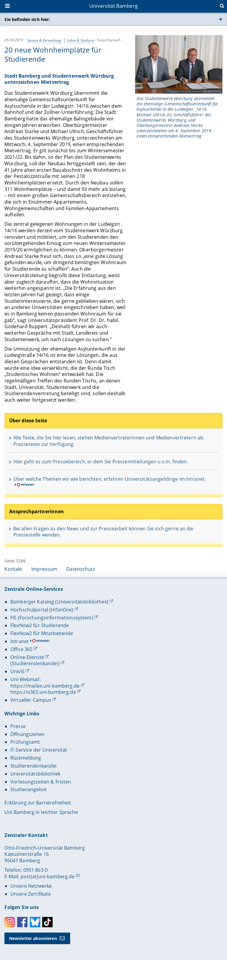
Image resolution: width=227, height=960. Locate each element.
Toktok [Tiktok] (47, 922)
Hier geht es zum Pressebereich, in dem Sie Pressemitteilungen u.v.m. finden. (100, 461)
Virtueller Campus (30, 700)
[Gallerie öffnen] (179, 64)
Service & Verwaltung (44, 39)
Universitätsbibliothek (35, 774)
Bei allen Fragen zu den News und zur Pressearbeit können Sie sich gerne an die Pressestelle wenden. (103, 531)
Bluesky (35, 922)
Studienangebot (28, 789)
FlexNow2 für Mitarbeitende (41, 633)
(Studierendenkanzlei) (35, 663)
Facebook (22, 922)
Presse (18, 726)
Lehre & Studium (80, 39)
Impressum (44, 569)
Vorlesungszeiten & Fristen (40, 782)
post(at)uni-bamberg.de (48, 876)
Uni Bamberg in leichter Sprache (41, 812)
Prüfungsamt (25, 742)
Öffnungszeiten (27, 734)
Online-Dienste (27, 657)
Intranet (19, 641)
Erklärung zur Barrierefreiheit (37, 802)
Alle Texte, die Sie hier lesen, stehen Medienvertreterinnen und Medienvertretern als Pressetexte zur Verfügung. (108, 440)
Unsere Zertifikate (30, 894)
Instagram (9, 922)
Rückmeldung (25, 758)
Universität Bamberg (113, 5)
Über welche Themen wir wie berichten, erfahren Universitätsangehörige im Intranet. (109, 479)
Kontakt (13, 569)
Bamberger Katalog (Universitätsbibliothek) (59, 601)
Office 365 (21, 649)
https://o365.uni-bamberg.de (43, 692)
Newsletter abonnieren (33, 938)
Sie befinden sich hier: (27, 19)
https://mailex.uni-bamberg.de (45, 686)
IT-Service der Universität (38, 750)
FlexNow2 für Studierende (39, 625)
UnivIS (17, 671)
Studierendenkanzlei (33, 766)
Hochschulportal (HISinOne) (42, 609)
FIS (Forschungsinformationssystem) (51, 617)
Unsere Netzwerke (31, 886)
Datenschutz (80, 569)
